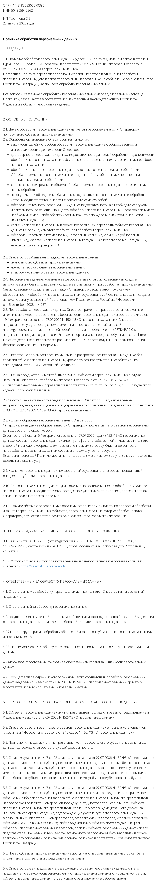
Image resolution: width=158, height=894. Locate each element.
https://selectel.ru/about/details (43, 566)
